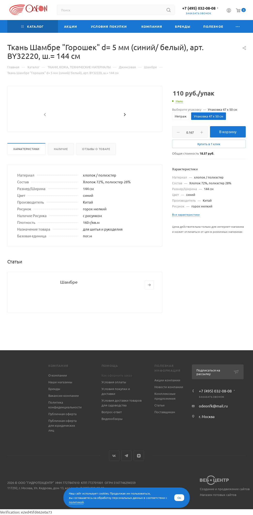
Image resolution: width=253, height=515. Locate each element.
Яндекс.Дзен (139, 456)
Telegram (126, 456)
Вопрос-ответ (111, 412)
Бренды (54, 389)
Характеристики (26, 160)
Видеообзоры (112, 419)
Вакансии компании (63, 395)
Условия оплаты (113, 382)
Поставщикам (164, 412)
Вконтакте (114, 456)
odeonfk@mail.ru (213, 406)
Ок (179, 498)
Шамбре (69, 293)
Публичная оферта (62, 414)
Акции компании (167, 380)
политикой (76, 502)
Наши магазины (60, 382)
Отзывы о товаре (96, 160)
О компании (57, 375)
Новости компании (168, 387)
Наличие (61, 160)
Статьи (159, 405)
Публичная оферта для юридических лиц (62, 425)
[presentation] (44, 126)
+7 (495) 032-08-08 (199, 8)
